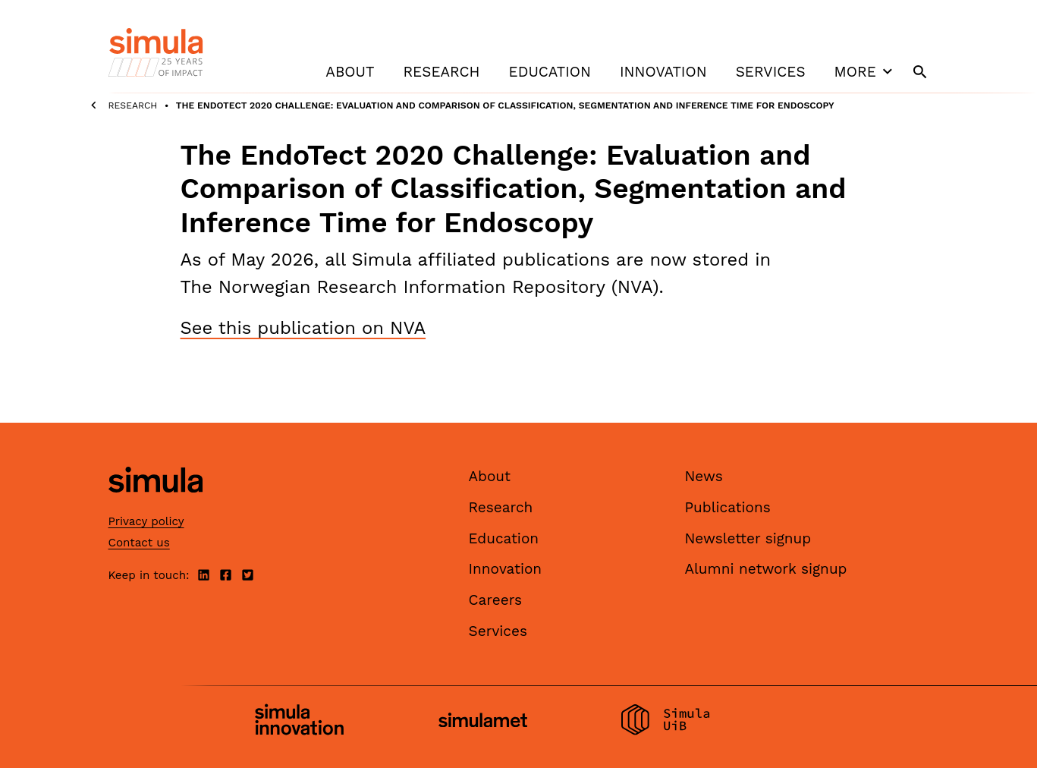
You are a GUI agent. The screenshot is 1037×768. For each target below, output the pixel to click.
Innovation (663, 71)
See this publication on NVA (303, 327)
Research (441, 71)
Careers (496, 600)
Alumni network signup (766, 569)
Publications (728, 507)
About (349, 71)
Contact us (139, 542)
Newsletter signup (748, 538)
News (704, 476)
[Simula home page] (155, 506)
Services (771, 71)
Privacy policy (146, 521)
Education (550, 71)
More (865, 71)
